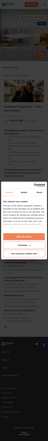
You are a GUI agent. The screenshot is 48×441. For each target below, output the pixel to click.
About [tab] (39, 192)
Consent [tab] (9, 192)
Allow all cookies (24, 237)
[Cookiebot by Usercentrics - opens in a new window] (34, 185)
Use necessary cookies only (24, 253)
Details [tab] (24, 192)
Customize (24, 245)
